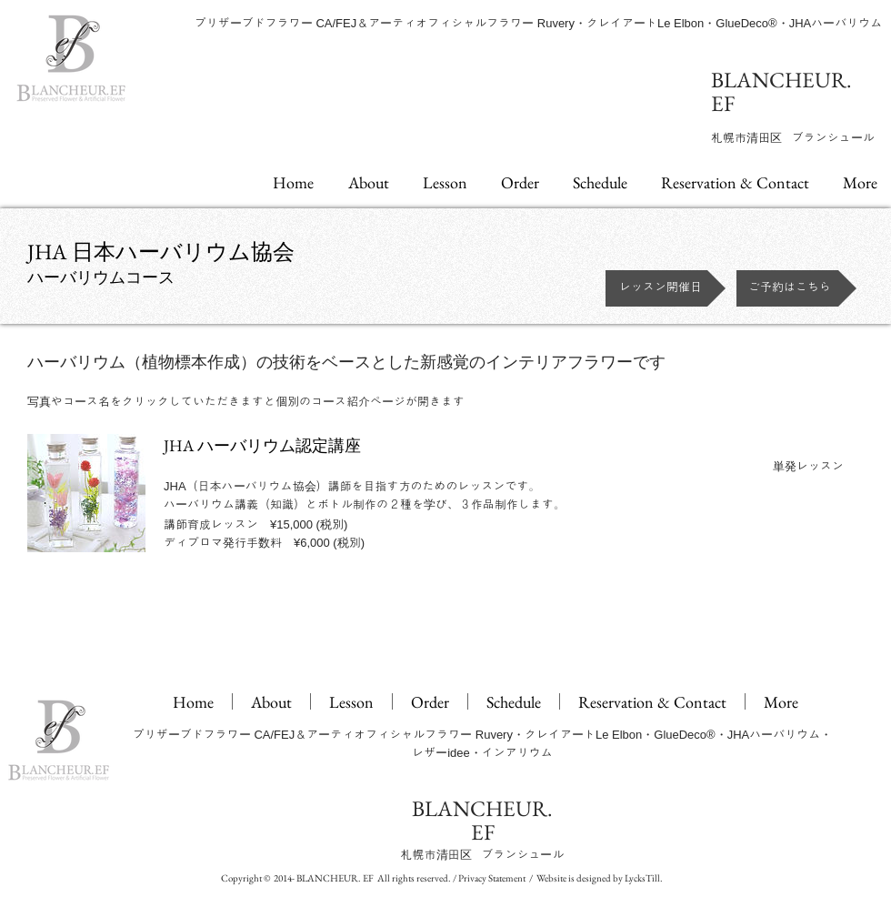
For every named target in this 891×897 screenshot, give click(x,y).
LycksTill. (645, 878)
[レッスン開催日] (666, 288)
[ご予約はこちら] (796, 288)
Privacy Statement (492, 878)
